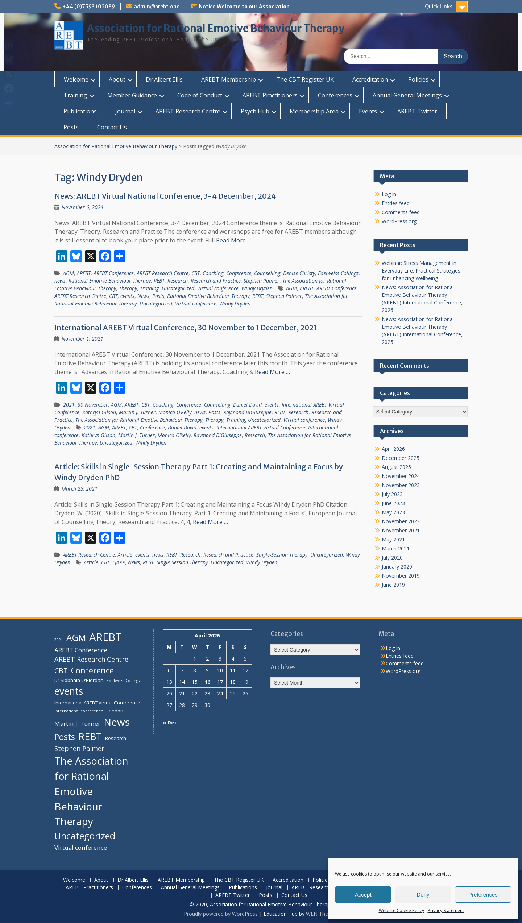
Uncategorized (178, 288)
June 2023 (393, 503)
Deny (423, 894)
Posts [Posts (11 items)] (64, 737)
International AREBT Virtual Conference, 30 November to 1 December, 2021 (185, 327)
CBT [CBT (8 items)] (61, 670)
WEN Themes (322, 913)
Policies (418, 79)
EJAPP (118, 562)
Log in (389, 194)
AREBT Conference (114, 273)
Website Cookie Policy (401, 910)
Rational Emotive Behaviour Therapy (110, 280)
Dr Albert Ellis (164, 79)
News (143, 295)
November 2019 (401, 575)
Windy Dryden (257, 288)
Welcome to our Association (253, 6)
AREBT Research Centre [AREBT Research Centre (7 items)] (91, 659)
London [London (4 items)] (115, 710)
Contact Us (112, 127)
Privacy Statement (446, 910)
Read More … (233, 240)
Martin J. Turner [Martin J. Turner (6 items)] (77, 723)
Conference (238, 273)
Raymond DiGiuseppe (247, 412)
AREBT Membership (228, 79)
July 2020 (392, 557)
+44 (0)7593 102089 (88, 6)
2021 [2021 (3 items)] (58, 639)
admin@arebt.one (156, 6)
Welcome (76, 79)
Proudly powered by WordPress (221, 913)
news (60, 280)
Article (125, 554)
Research (177, 280)
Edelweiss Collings (338, 273)
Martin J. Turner (137, 412)
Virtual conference (218, 288)
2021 (69, 404)
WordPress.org (399, 221)
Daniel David (247, 404)
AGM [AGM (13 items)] (76, 638)
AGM (68, 273)
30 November (93, 404)
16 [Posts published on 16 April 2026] (207, 681)
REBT (159, 280)
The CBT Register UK (305, 79)
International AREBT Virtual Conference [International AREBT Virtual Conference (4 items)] (97, 702)
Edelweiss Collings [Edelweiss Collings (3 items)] (123, 680)
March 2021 (396, 548)
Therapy (128, 288)
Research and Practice (216, 280)
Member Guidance (132, 95)
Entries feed (396, 203)
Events (368, 111)
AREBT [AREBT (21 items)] (105, 637)
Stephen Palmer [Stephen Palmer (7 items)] (79, 748)
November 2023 (401, 485)
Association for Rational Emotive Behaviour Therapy (215, 28)
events (127, 295)
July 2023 (392, 494)
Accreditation (370, 79)
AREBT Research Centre (188, 111)
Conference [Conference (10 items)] (92, 670)
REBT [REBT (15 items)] (90, 736)
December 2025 (400, 457)
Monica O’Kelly (174, 412)
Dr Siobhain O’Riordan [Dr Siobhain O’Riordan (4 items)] (78, 680)
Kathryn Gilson (99, 412)
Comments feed (401, 212)
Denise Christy (299, 273)
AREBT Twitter (417, 111)
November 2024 (401, 476)
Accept (363, 894)
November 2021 (401, 530)
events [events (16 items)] (68, 691)
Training (75, 95)
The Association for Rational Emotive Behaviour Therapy (138, 419)
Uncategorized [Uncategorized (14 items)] (84, 836)
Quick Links (438, 6)
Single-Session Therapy (281, 554)
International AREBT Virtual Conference (260, 427)
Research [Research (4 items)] (115, 738)
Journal (125, 111)
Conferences (335, 95)
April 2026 (393, 448)
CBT (195, 273)
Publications (80, 111)
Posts (71, 127)
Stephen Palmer (261, 280)
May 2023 (393, 512)
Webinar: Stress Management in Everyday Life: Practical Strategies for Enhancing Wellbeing (421, 270)
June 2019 (393, 584)
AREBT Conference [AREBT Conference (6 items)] (80, 650)
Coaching (213, 273)
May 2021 (393, 539)
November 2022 (401, 521)
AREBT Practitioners (270, 95)
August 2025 (396, 466)
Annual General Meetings (407, 95)
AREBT (84, 273)
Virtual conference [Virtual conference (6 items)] (80, 847)
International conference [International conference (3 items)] (78, 711)
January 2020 (397, 566)
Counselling (267, 273)
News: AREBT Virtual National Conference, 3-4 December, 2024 (165, 195)
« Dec (170, 722)
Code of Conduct (199, 95)
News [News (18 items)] (117, 722)
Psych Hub (255, 111)
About (117, 79)
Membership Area (314, 111)
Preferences (483, 894)
